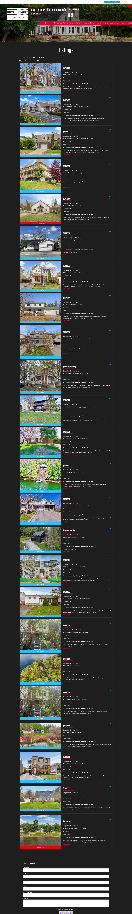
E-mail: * (25, 880)
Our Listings (27, 57)
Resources (65, 23)
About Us (78, 23)
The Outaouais (58, 23)
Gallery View (24, 61)
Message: (25, 898)
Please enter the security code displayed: (66, 909)
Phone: (25, 886)
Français (129, 5)
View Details (66, 90)
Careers (100, 23)
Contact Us (105, 23)
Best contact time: (27, 892)
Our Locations (85, 23)
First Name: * (26, 867)
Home (46, 23)
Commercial (93, 23)
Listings (51, 23)
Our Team (71, 23)
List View (37, 61)
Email (69, 11)
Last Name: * (26, 874)
